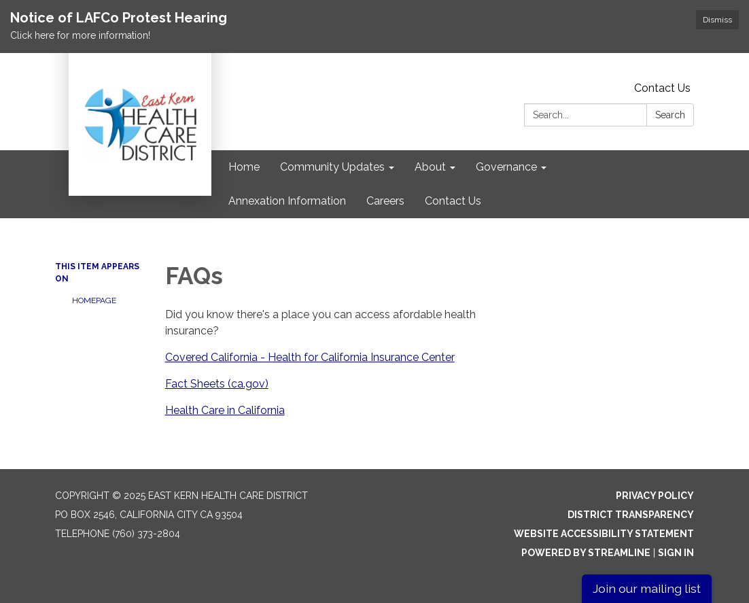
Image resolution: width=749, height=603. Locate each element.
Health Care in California (225, 410)
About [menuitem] (430, 166)
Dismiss (717, 19)
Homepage (94, 300)
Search (670, 114)
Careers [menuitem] (385, 200)
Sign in (676, 552)
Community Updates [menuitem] (332, 166)
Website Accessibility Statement (604, 533)
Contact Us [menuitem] (453, 200)
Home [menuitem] (244, 166)
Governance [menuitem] (506, 166)
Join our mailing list (647, 588)
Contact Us (662, 88)
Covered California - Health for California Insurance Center (310, 357)
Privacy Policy (655, 495)
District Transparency (631, 514)
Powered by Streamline (585, 552)
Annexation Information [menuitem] (287, 200)
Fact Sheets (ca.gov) (216, 383)
